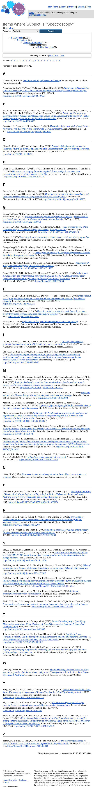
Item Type (53, 55)
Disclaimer (22, 780)
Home (5, 780)
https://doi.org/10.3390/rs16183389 (19, 121)
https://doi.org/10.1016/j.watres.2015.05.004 (27, 746)
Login (31, 12)
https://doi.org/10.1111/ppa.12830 (23, 316)
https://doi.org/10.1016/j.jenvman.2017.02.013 (41, 387)
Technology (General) (32, 42)
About (63, 7)
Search (81, 7)
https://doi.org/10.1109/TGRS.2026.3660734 (23, 697)
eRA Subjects (17, 38)
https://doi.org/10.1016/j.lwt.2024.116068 (22, 222)
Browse (72, 7)
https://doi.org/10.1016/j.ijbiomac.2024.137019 (24, 573)
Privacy (6, 782)
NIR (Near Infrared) (44, 47)
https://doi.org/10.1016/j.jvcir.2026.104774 (22, 710)
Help (89, 7)
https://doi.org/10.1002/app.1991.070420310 (58, 232)
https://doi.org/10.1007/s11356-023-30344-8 (24, 176)
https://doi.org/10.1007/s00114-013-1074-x (38, 459)
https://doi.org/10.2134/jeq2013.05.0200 (21, 525)
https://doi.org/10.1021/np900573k (18, 303)
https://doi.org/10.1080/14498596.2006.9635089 (33, 535)
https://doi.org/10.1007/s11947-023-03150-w (53, 586)
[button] (50, 31)
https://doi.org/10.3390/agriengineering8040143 (29, 131)
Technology (22, 40)
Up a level (8, 28)
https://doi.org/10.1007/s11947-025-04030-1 (23, 642)
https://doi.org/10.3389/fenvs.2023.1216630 (33, 268)
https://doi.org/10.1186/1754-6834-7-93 (21, 362)
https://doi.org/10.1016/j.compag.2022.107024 (24, 96)
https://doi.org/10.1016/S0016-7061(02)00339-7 (25, 421)
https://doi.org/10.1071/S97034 (49, 281)
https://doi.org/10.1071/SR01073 (18, 434)
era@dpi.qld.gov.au (37, 15)
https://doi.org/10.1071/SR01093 (53, 398)
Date (62, 55)
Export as (7, 31)
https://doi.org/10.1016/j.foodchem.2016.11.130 (24, 560)
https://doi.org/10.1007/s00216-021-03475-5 (34, 726)
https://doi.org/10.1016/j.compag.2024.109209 (64, 199)
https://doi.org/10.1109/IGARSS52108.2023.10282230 (34, 502)
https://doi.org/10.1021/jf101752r (18, 154)
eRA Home (53, 7)
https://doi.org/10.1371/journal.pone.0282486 (52, 606)
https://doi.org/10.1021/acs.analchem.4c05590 (24, 629)
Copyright (13, 780)
